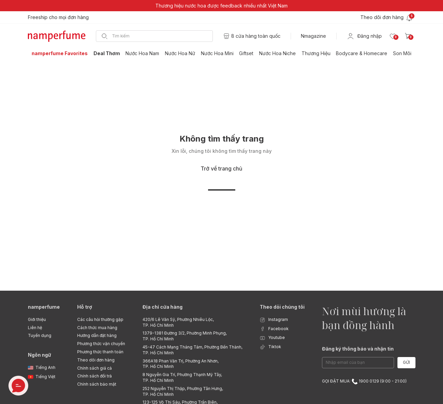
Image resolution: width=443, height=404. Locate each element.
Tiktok (270, 347)
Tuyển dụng (39, 335)
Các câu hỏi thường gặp (100, 319)
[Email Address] (358, 362)
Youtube (272, 338)
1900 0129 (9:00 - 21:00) (379, 381)
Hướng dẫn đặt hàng (97, 335)
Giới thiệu (37, 319)
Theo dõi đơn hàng (96, 359)
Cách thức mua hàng (97, 327)
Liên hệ (35, 327)
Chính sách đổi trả (94, 375)
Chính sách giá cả (94, 368)
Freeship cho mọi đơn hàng (58, 17)
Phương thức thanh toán (100, 351)
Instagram (274, 320)
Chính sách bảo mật (96, 384)
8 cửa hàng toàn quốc (255, 36)
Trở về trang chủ (221, 168)
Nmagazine (313, 36)
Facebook (274, 329)
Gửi (406, 362)
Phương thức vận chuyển (101, 343)
